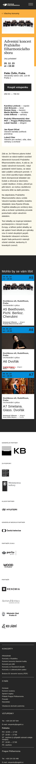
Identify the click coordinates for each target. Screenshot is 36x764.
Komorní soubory (8, 691)
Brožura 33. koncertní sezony (12, 673)
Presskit (5, 699)
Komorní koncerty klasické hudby (14, 661)
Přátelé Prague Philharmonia (13, 696)
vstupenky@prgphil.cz (16, 724)
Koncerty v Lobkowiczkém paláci (14, 670)
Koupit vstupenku (17, 87)
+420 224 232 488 (12, 758)
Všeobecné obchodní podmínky (13, 706)
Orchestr (5, 688)
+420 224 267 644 (12, 721)
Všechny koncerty (11, 13)
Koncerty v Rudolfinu (10, 659)
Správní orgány (7, 694)
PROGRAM (6, 656)
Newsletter (6, 702)
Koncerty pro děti (8, 664)
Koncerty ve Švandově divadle (13, 667)
